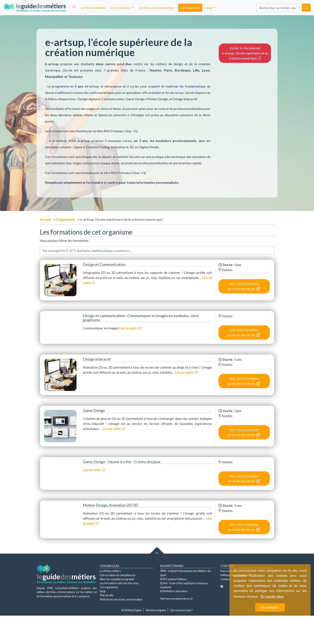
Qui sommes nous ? (181, 610)
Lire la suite (130, 328)
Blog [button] (209, 7)
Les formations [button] (121, 7)
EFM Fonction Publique (173, 579)
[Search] (277, 8)
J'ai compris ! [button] (270, 607)
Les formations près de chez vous (119, 583)
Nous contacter (229, 571)
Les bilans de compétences (157, 7)
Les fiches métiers (93, 7)
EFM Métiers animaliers (174, 591)
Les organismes (190, 7)
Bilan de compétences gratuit (117, 579)
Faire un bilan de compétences (117, 575)
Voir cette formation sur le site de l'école (243, 286)
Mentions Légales (156, 610)
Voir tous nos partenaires (176, 598)
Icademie (165, 587)
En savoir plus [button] (272, 596)
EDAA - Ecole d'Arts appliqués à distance (184, 583)
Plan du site (106, 595)
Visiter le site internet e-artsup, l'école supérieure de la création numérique (245, 53)
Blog (102, 591)
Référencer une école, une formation (121, 599)
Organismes (65, 219)
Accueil (45, 219)
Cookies (225, 579)
